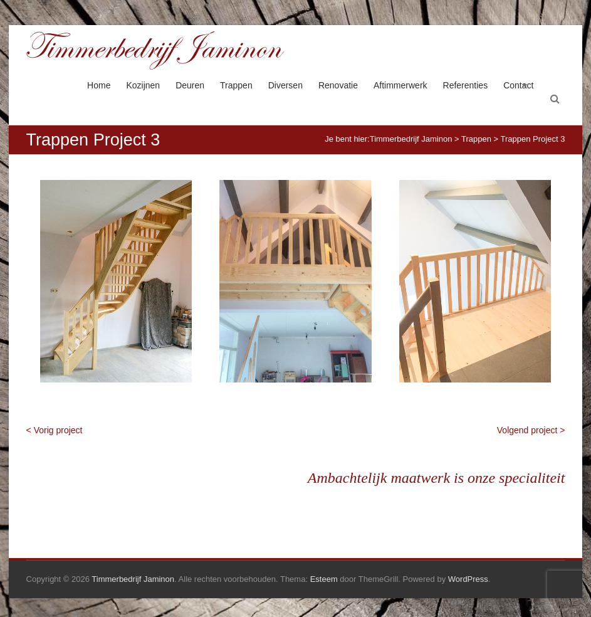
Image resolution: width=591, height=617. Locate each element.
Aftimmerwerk (400, 85)
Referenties (465, 85)
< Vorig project (54, 430)
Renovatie (338, 85)
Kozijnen (143, 85)
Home (98, 85)
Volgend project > (531, 430)
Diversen (285, 85)
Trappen (236, 85)
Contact (518, 85)
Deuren (189, 85)
